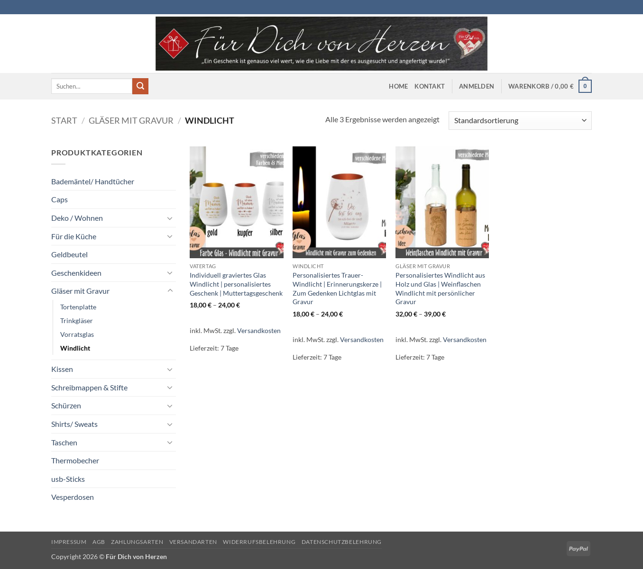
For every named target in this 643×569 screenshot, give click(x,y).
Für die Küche (73, 236)
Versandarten (193, 541)
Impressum (69, 541)
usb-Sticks (68, 478)
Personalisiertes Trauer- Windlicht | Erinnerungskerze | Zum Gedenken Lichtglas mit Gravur (337, 288)
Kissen (62, 368)
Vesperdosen (72, 496)
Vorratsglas (77, 334)
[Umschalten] (170, 218)
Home (398, 86)
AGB (98, 541)
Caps (59, 199)
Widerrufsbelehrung (259, 541)
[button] (476, 86)
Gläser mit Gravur (131, 120)
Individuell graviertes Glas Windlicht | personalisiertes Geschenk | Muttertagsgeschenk (236, 284)
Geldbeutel (69, 254)
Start (64, 120)
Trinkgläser (76, 320)
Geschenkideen (76, 272)
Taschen (64, 442)
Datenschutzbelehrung (342, 541)
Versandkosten (259, 330)
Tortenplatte (78, 307)
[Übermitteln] (140, 86)
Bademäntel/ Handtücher (92, 181)
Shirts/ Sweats (74, 423)
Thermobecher (75, 460)
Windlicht (75, 348)
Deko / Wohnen (77, 217)
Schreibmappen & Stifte (89, 387)
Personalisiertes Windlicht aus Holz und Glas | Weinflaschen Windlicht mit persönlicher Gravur (440, 288)
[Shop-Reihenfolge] (520, 120)
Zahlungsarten (137, 541)
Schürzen (66, 405)
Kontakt (429, 86)
